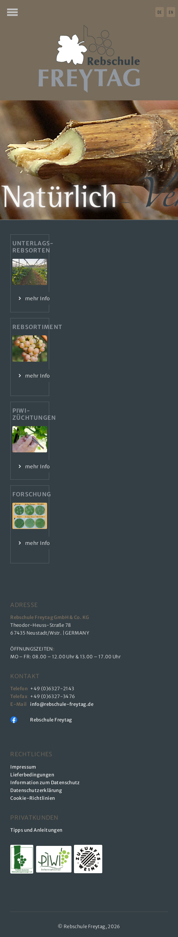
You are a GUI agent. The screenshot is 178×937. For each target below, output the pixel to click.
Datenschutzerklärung (36, 790)
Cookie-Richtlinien (32, 798)
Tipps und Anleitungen (36, 830)
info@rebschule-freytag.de (62, 704)
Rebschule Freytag (51, 720)
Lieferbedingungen (32, 775)
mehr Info (37, 298)
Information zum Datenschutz (45, 783)
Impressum (23, 767)
